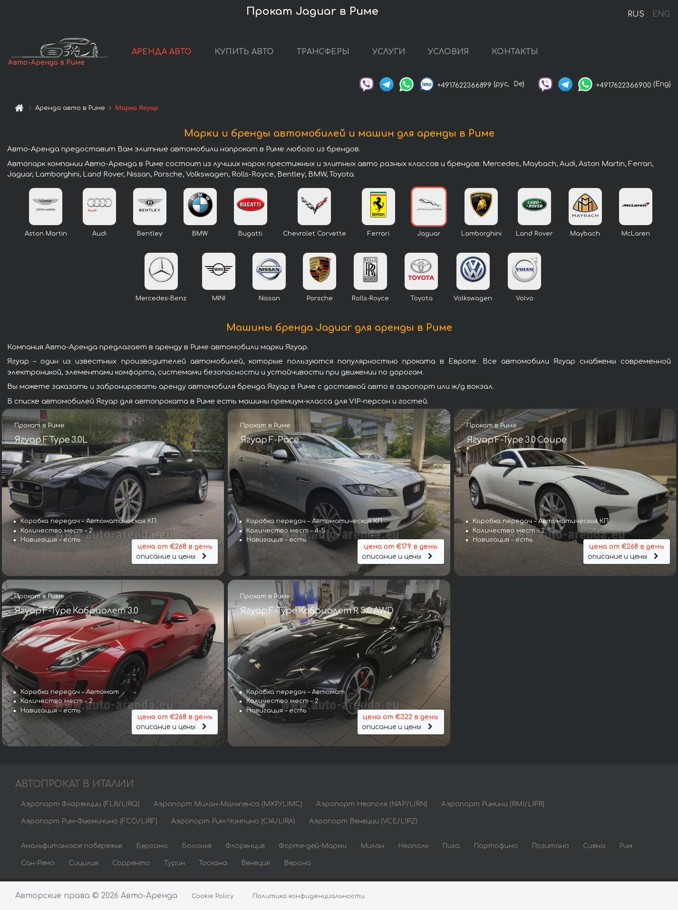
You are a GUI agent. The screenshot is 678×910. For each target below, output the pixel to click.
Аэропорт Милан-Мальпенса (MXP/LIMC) (228, 807)
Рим (625, 848)
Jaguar (429, 236)
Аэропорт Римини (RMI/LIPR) (492, 807)
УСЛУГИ (402, 53)
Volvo (524, 301)
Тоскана (213, 866)
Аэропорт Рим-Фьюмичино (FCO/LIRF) (89, 824)
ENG (660, 14)
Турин (174, 866)
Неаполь (413, 848)
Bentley (149, 236)
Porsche (320, 301)
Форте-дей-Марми (313, 848)
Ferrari (378, 236)
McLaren (635, 236)
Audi (99, 236)
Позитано (550, 848)
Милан (372, 848)
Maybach (585, 236)
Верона (297, 866)
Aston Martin (46, 236)
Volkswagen (473, 301)
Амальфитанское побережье (71, 848)
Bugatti (250, 236)
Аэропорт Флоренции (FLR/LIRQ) (80, 807)
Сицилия (83, 866)
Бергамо (152, 848)
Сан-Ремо (38, 866)
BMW (200, 236)
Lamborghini (481, 236)
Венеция (255, 866)
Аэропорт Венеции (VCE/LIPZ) (363, 824)
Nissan (269, 301)
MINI (218, 301)
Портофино (496, 848)
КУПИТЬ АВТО (258, 53)
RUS (636, 14)
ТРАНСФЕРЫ (336, 53)
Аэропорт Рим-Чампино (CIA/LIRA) (233, 824)
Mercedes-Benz (161, 301)
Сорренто (131, 866)
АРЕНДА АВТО (175, 53)
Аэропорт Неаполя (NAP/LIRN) (371, 807)
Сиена (594, 848)
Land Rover (534, 236)
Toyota (421, 301)
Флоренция (245, 848)
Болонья (197, 848)
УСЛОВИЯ (462, 53)
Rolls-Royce (370, 301)
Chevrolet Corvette (314, 236)
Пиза (451, 848)
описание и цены (175, 553)
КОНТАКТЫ (528, 53)
